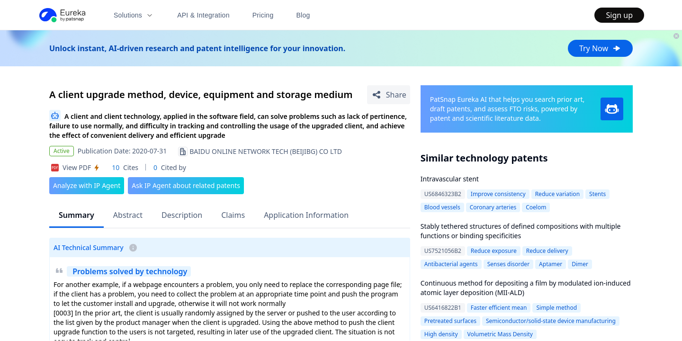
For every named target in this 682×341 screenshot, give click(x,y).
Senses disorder (508, 264)
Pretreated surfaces (450, 321)
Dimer (580, 264)
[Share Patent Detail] (388, 94)
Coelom (536, 207)
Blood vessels (442, 207)
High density (441, 334)
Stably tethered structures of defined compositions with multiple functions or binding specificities (521, 231)
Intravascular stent (450, 178)
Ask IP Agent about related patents (186, 185)
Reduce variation (557, 194)
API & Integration (203, 15)
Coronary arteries (493, 207)
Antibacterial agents (451, 264)
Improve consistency (498, 194)
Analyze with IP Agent (86, 185)
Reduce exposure (494, 251)
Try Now (600, 48)
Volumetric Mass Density (500, 334)
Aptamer (550, 264)
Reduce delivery (547, 251)
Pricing (263, 15)
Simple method (556, 308)
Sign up (619, 15)
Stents (597, 194)
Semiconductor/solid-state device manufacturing (551, 321)
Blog (303, 15)
